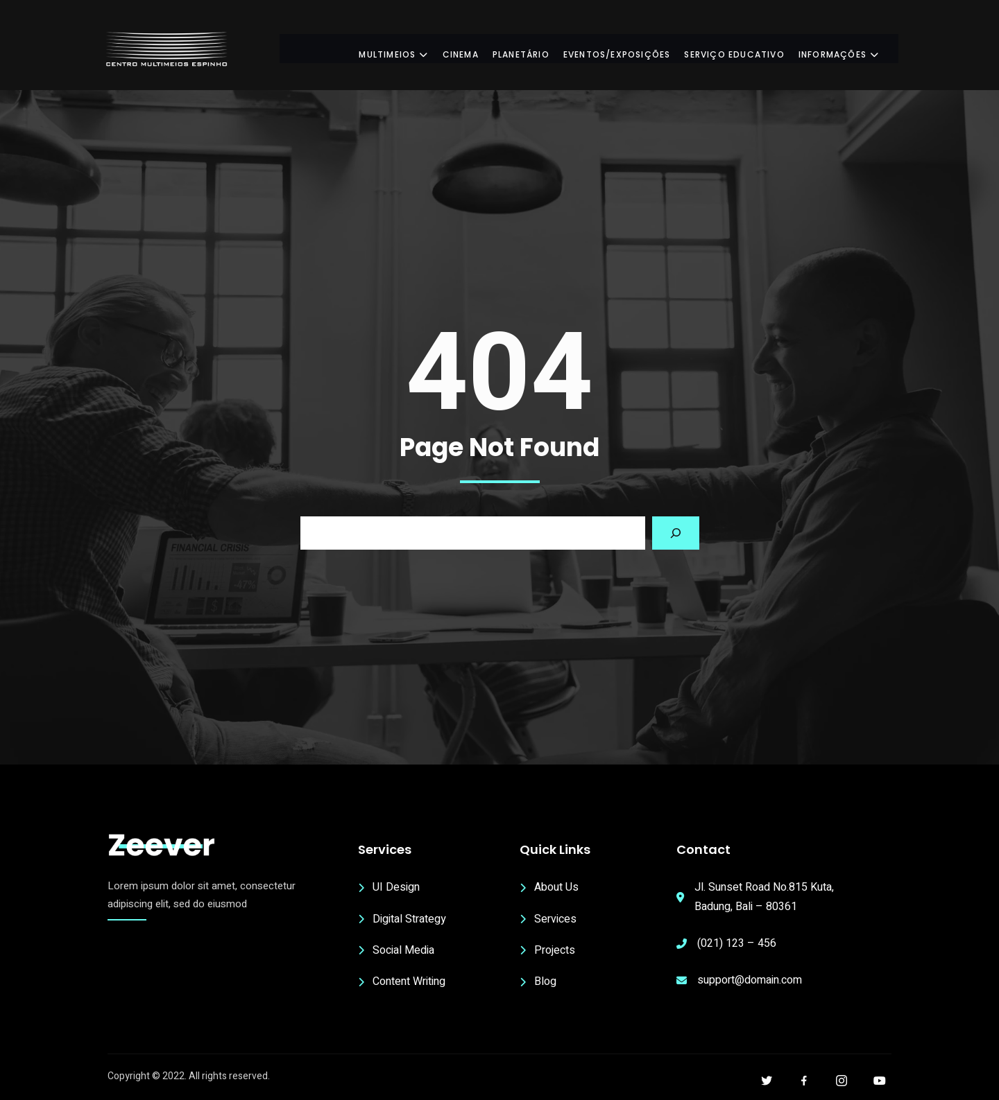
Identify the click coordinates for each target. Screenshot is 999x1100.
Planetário (533, 48)
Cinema (472, 48)
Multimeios (406, 48)
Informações (851, 48)
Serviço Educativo (746, 48)
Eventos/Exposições (629, 48)
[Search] (675, 533)
